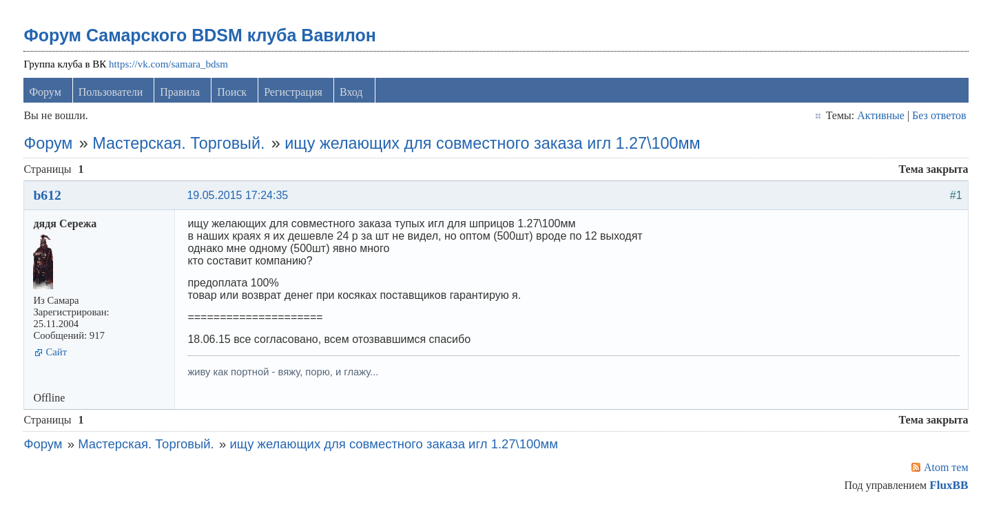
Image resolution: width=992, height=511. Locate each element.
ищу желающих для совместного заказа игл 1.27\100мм (492, 143)
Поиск (232, 92)
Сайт (56, 351)
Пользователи (111, 92)
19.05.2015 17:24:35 (237, 195)
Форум (45, 92)
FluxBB (948, 485)
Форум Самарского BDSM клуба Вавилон (199, 35)
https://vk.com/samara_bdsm (168, 64)
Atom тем (946, 467)
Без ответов (939, 115)
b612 (47, 194)
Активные (881, 115)
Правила (180, 92)
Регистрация (293, 92)
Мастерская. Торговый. (178, 143)
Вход (351, 92)
